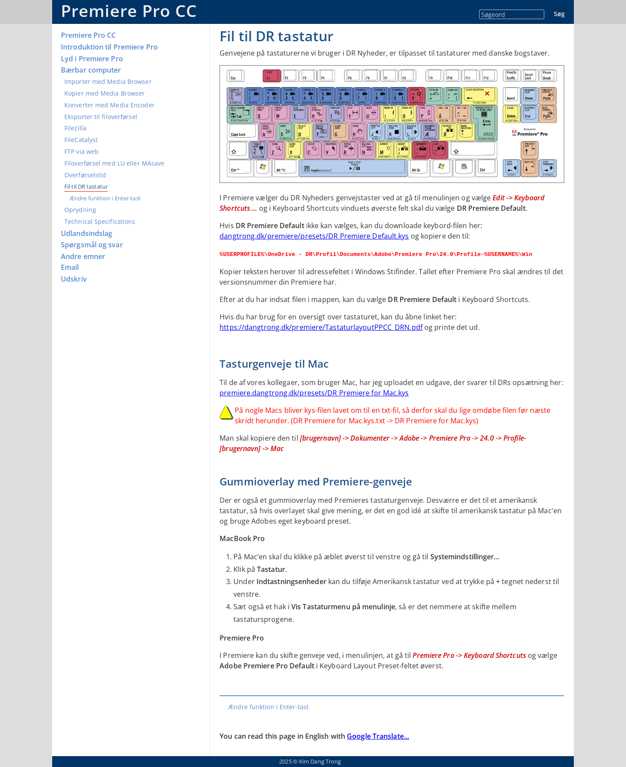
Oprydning (80, 210)
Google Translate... (378, 736)
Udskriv (74, 279)
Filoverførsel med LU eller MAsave (114, 163)
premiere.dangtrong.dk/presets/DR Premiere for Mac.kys (314, 393)
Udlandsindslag (86, 233)
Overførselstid (85, 175)
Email (70, 267)
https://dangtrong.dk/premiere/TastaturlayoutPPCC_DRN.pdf (321, 327)
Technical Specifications (99, 221)
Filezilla (75, 128)
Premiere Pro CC (129, 10)
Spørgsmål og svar (92, 244)
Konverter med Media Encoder (109, 105)
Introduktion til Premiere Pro (109, 47)
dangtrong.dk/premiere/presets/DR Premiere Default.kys (314, 236)
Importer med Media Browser (108, 81)
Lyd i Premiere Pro (92, 58)
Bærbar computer (91, 70)
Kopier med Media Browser (104, 93)
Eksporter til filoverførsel (100, 117)
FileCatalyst (81, 140)
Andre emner (83, 256)
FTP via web (81, 151)
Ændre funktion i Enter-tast (105, 198)
